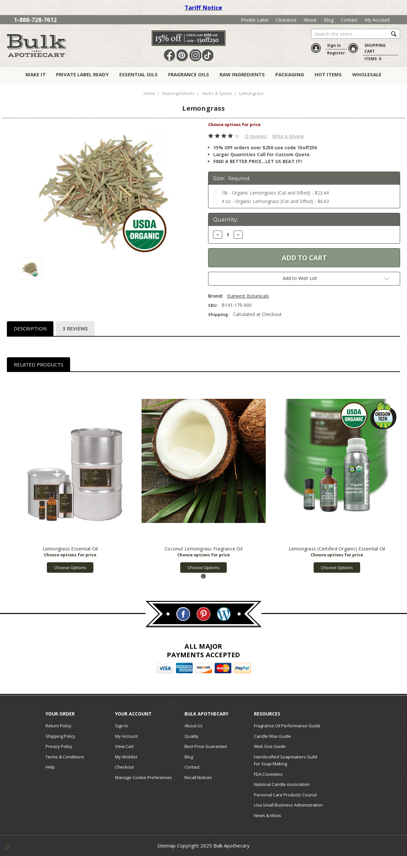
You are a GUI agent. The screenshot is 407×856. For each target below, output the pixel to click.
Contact (349, 20)
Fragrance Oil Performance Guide (287, 726)
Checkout (124, 767)
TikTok (208, 55)
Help (50, 767)
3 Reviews (75, 328)
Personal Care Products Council (285, 795)
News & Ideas (267, 815)
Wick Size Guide (270, 746)
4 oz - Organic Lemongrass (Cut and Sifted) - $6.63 (275, 201)
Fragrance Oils (188, 74)
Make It (36, 74)
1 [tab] (203, 576)
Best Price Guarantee (205, 746)
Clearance (286, 20)
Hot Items (328, 74)
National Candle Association (282, 784)
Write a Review (288, 136)
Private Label (254, 20)
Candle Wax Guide (272, 736)
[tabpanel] (70, 476)
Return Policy (58, 726)
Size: (231, 178)
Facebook (170, 55)
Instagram (195, 55)
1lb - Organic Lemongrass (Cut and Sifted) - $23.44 (275, 193)
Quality (191, 736)
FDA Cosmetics (268, 774)
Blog (329, 20)
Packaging (289, 74)
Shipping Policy (60, 736)
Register (336, 53)
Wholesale (366, 74)
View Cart (124, 746)
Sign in (334, 45)
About (310, 20)
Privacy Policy (59, 746)
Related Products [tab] (38, 364)
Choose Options (70, 567)
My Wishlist (126, 757)
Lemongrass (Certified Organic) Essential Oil (337, 549)
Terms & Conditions (65, 757)
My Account (377, 20)
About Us (193, 726)
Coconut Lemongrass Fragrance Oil (203, 549)
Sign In (121, 726)
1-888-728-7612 (35, 20)
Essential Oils (138, 74)
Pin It (182, 55)
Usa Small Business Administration (288, 805)
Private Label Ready (82, 74)
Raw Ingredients (242, 74)
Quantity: (225, 219)
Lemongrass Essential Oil (70, 549)
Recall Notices (198, 777)
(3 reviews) (255, 136)
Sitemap (166, 845)
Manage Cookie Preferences (143, 777)
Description (30, 328)
